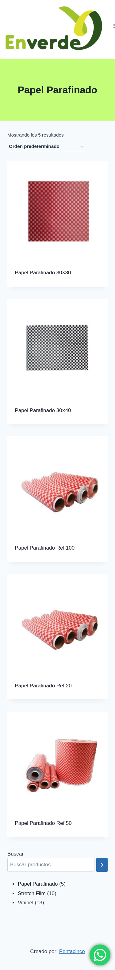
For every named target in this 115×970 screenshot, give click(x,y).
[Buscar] (102, 865)
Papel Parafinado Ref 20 (43, 686)
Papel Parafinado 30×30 (43, 273)
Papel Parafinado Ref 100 (45, 548)
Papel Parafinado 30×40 (43, 410)
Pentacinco (72, 951)
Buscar (15, 854)
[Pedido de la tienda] (46, 146)
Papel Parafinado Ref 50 (43, 823)
